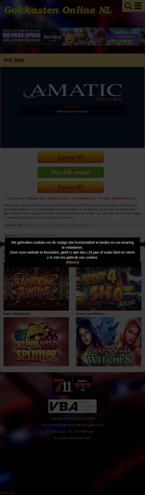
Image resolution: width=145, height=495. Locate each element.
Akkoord (72, 262)
